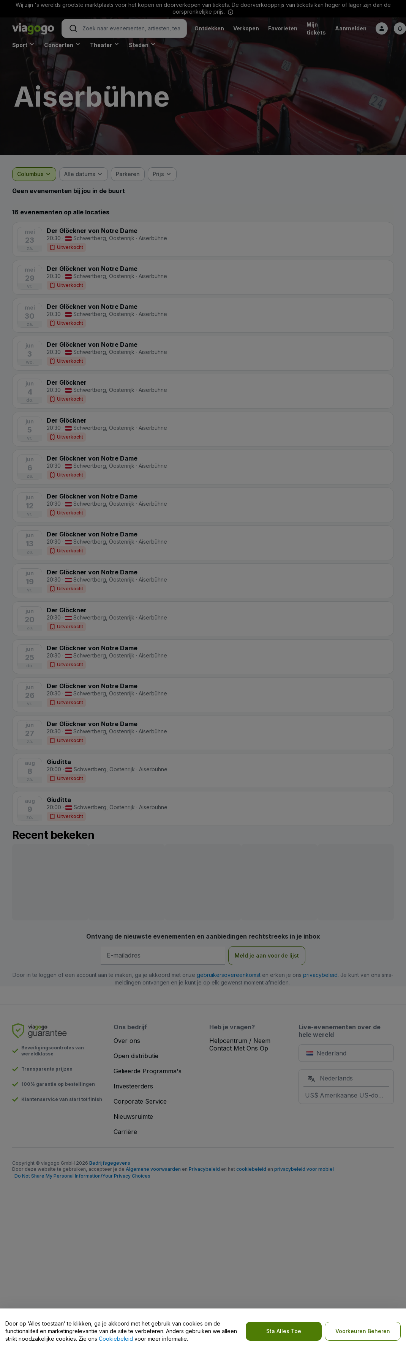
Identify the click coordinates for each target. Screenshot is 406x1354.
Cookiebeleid (116, 1338)
